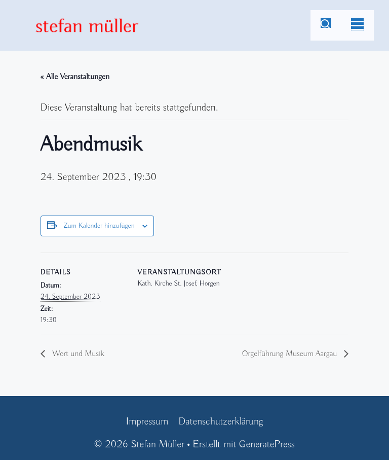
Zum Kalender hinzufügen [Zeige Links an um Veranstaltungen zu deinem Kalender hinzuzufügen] (98, 226)
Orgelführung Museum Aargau (290, 354)
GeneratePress (267, 444)
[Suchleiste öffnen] (325, 25)
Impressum (147, 421)
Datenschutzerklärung (220, 421)
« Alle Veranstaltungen (75, 77)
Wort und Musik (77, 354)
